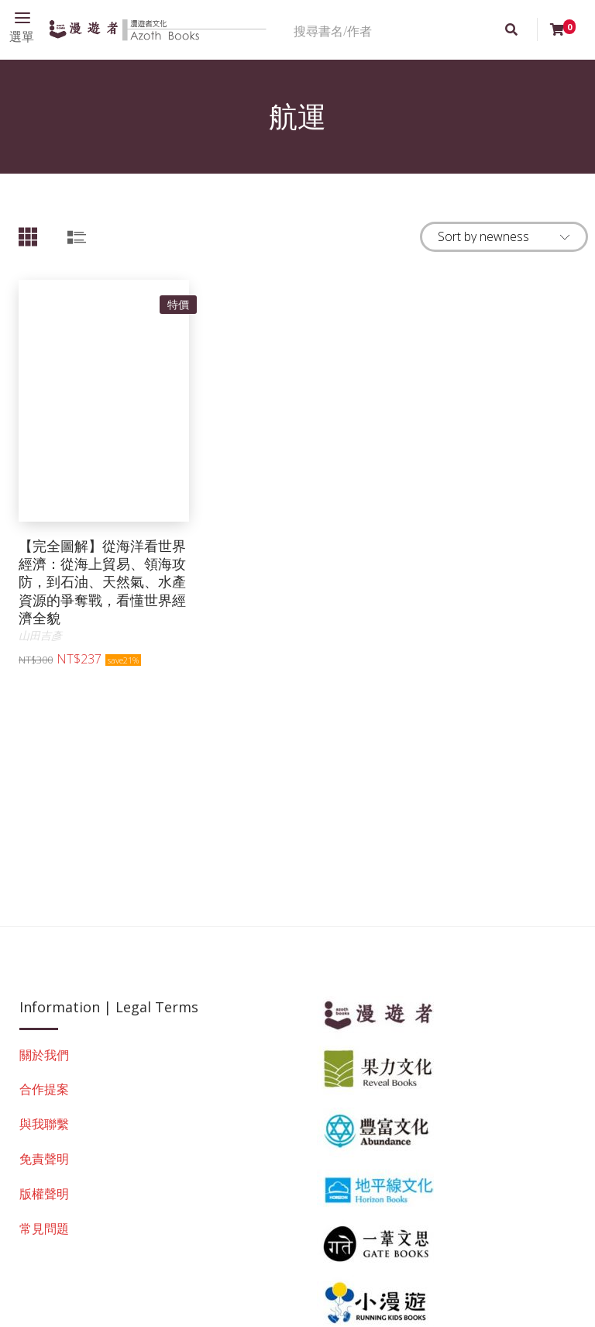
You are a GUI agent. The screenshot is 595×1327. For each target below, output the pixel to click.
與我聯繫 (44, 1123)
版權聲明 (44, 1193)
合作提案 (44, 1089)
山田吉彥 (40, 635)
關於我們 (44, 1054)
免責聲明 (44, 1158)
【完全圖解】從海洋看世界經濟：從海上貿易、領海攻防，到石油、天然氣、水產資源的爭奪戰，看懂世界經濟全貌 (102, 582)
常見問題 (44, 1228)
